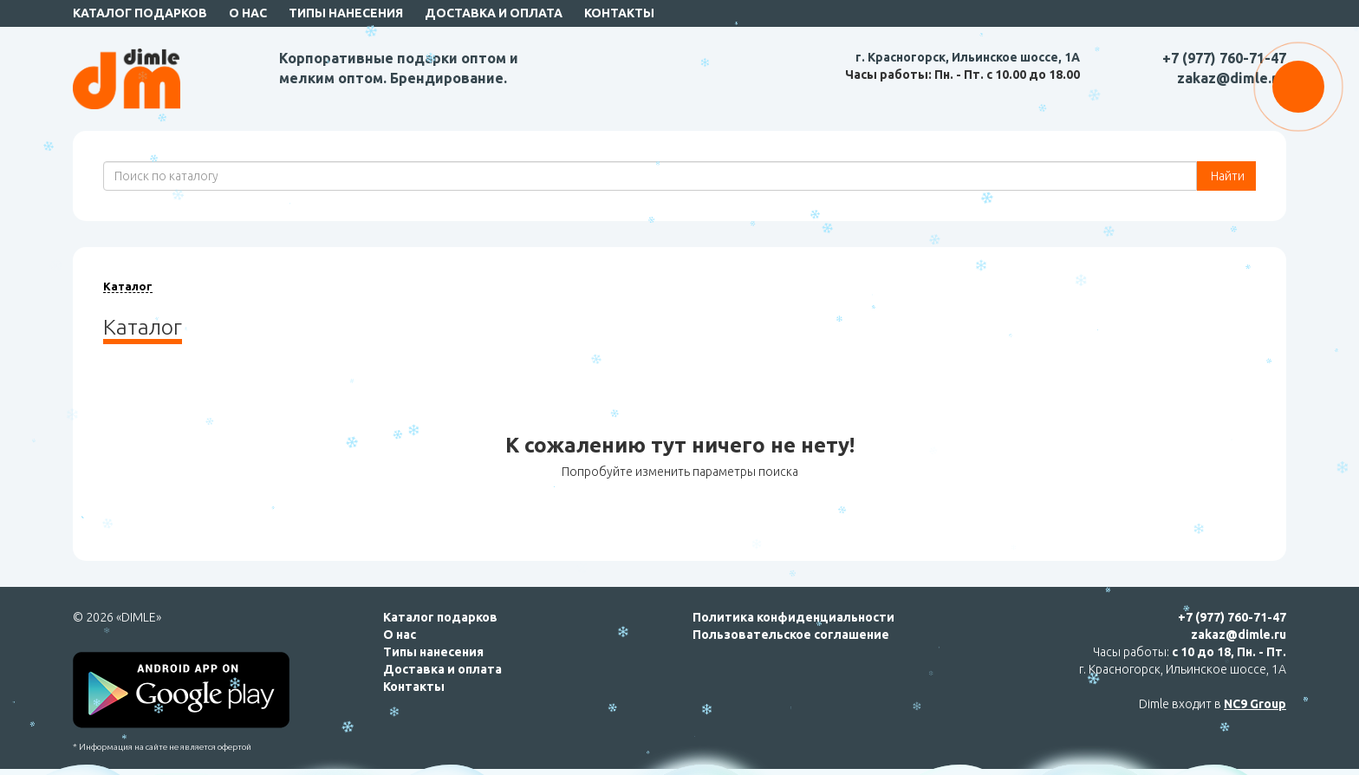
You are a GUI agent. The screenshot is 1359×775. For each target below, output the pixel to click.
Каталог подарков (140, 13)
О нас (248, 13)
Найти (1226, 176)
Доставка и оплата (493, 13)
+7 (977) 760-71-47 (1224, 58)
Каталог (128, 286)
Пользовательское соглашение (791, 634)
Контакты (619, 13)
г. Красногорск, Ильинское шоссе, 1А (967, 57)
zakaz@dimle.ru (1231, 78)
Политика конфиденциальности (793, 617)
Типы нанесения (346, 13)
